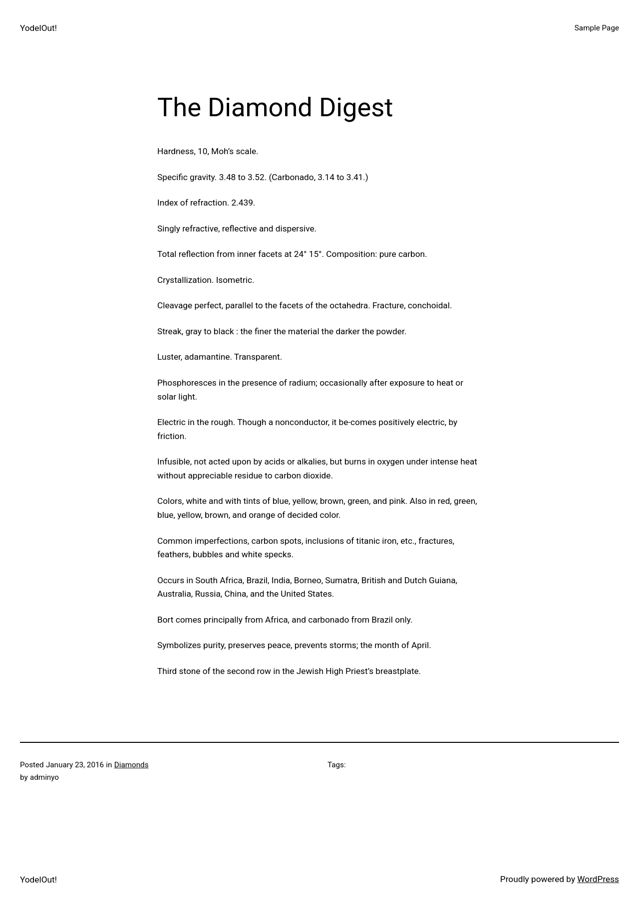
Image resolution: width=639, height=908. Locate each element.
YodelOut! (38, 28)
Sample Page (597, 27)
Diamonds (131, 764)
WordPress (598, 879)
